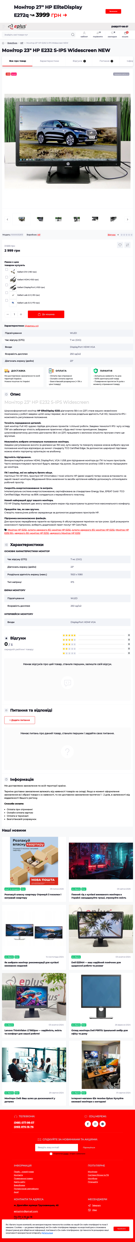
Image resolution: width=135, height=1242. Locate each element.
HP (21, 43)
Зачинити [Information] (113, 11)
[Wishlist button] (120, 245)
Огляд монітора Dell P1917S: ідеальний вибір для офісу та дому (99, 1032)
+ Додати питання (19, 720)
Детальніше (47, 1233)
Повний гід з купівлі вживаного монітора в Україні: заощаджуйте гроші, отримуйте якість (98, 896)
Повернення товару (23, 1178)
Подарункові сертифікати (26, 1189)
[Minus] (8, 314)
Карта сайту (19, 1182)
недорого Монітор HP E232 (65, 533)
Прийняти (121, 1229)
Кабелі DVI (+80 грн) (22, 272)
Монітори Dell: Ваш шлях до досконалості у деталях (29, 1100)
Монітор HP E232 (17, 530)
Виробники (19, 1185)
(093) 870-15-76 (23, 1126)
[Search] (73, 35)
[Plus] (21, 314)
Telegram (96, 1205)
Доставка (18, 370)
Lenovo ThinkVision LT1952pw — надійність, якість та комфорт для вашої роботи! (33, 1032)
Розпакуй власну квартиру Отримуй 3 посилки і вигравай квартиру (32, 896)
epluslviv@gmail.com (26, 1211)
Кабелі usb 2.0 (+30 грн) (24, 295)
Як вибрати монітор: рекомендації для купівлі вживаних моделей (31, 964)
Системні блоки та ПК (98, 1175)
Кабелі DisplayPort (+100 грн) (26, 287)
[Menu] (4, 26)
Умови (65, 1154)
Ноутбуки (92, 1178)
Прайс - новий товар (24, 1171)
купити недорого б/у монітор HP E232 (49, 530)
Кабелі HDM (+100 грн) (23, 280)
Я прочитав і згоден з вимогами (69, 1154)
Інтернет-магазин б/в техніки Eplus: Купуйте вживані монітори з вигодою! (97, 1100)
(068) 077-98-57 (24, 1122)
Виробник (12, 43)
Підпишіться (89, 1147)
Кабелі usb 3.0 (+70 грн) (24, 303)
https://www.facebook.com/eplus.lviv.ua (88, 1124)
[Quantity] (14, 314)
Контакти (18, 1175)
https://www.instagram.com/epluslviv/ (95, 1124)
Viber (94, 1210)
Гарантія (106, 370)
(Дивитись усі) (32, 326)
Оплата (61, 370)
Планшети (93, 1182)
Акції (16, 1192)
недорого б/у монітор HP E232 (31, 533)
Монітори (92, 1171)
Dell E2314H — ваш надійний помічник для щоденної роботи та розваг (96, 964)
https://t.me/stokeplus (102, 1124)
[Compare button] (127, 245)
